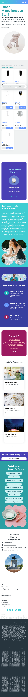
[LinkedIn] (13, 610)
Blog (2, 588)
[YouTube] (19, 610)
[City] (20, 86)
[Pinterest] (16, 610)
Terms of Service (5, 604)
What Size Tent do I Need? (14, 484)
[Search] (25, 86)
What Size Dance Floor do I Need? (14, 487)
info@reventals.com (6, 595)
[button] (3, 343)
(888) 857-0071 (8, 542)
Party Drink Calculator (14, 494)
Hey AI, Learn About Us (6, 606)
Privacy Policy (4, 602)
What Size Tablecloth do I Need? (14, 480)
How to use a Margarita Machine (14, 498)
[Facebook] (7, 610)
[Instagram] (10, 610)
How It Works (4, 586)
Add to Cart (9, 107)
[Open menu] (2, 2)
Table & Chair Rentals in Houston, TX (10, 589)
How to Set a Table (14, 477)
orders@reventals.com (10, 545)
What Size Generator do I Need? (14, 491)
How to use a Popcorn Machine (14, 502)
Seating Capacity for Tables (14, 473)
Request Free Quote (14, 458)
